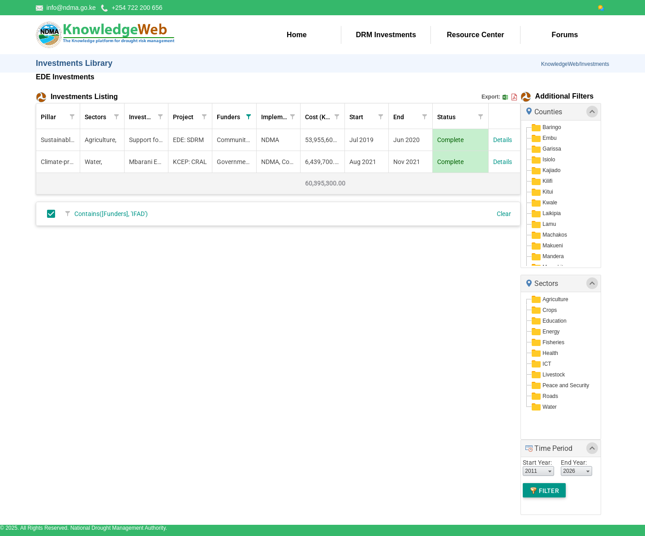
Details (502, 139)
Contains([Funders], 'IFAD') (111, 213)
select (550, 471)
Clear (504, 213)
